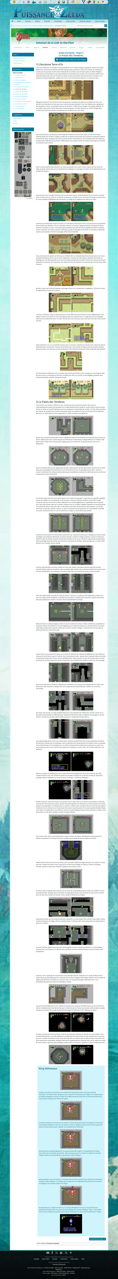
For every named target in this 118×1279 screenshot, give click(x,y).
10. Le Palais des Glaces (19, 99)
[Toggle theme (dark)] (13, 21)
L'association (74, 1259)
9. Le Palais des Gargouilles (20, 96)
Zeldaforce (59, 1269)
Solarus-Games (58, 1268)
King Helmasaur (17, 63)
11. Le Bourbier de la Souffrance (22, 101)
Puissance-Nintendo (58, 1264)
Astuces (54, 47)
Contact (54, 1259)
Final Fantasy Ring (64, 1273)
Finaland (72, 1273)
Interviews (58, 21)
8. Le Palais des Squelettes (20, 94)
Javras (64, 1275)
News (19, 21)
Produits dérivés (85, 21)
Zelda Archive (70, 1271)
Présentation (18, 47)
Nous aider (45, 1259)
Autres (15, 121)
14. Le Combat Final (18, 109)
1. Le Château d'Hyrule (19, 75)
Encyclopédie (70, 21)
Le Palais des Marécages (97, 1239)
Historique (63, 1259)
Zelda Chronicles (61, 1271)
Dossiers (47, 21)
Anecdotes (63, 47)
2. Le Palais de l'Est (18, 77)
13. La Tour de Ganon (19, 106)
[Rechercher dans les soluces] (90, 25)
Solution (45, 47)
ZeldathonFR (76, 1268)
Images (81, 47)
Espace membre (100, 21)
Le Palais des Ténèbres (19, 61)
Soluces (28, 21)
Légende (36, 47)
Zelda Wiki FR (68, 1268)
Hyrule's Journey (85, 1268)
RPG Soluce (54, 1273)
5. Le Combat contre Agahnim (21, 87)
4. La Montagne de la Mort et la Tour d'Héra (21, 83)
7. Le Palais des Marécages (20, 91)
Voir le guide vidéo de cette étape (71, 59)
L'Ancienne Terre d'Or (19, 58)
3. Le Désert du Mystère (19, 80)
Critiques (72, 47)
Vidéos (37, 21)
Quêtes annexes (17, 118)
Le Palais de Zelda (48, 1268)
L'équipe (36, 1259)
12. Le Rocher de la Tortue (20, 104)
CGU (83, 1259)
